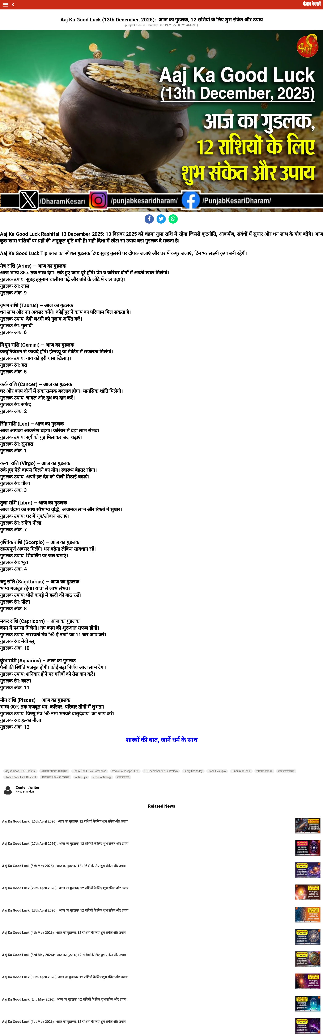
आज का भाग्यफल (286, 771)
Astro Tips (81, 777)
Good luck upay (217, 771)
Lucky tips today (193, 771)
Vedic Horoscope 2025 (125, 771)
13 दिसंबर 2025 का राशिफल (55, 777)
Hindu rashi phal (241, 771)
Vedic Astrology (102, 777)
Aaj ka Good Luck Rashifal (20, 771)
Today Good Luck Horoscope (89, 771)
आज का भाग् (123, 777)
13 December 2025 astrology (161, 771)
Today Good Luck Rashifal (20, 777)
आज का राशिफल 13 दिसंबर (54, 771)
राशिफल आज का (264, 771)
